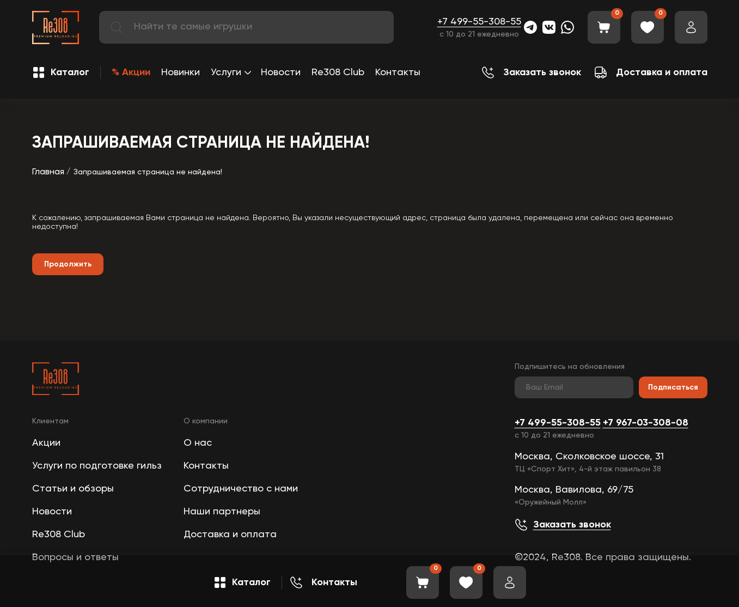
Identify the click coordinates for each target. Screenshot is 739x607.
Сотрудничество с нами (241, 489)
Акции (46, 443)
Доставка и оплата (230, 534)
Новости (281, 72)
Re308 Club (338, 72)
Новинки (180, 72)
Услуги (226, 72)
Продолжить (67, 264)
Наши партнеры (222, 512)
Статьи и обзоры (73, 489)
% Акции (131, 72)
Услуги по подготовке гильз (97, 466)
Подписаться (673, 387)
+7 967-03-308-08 (645, 423)
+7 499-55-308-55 (479, 22)
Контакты (397, 72)
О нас (198, 443)
